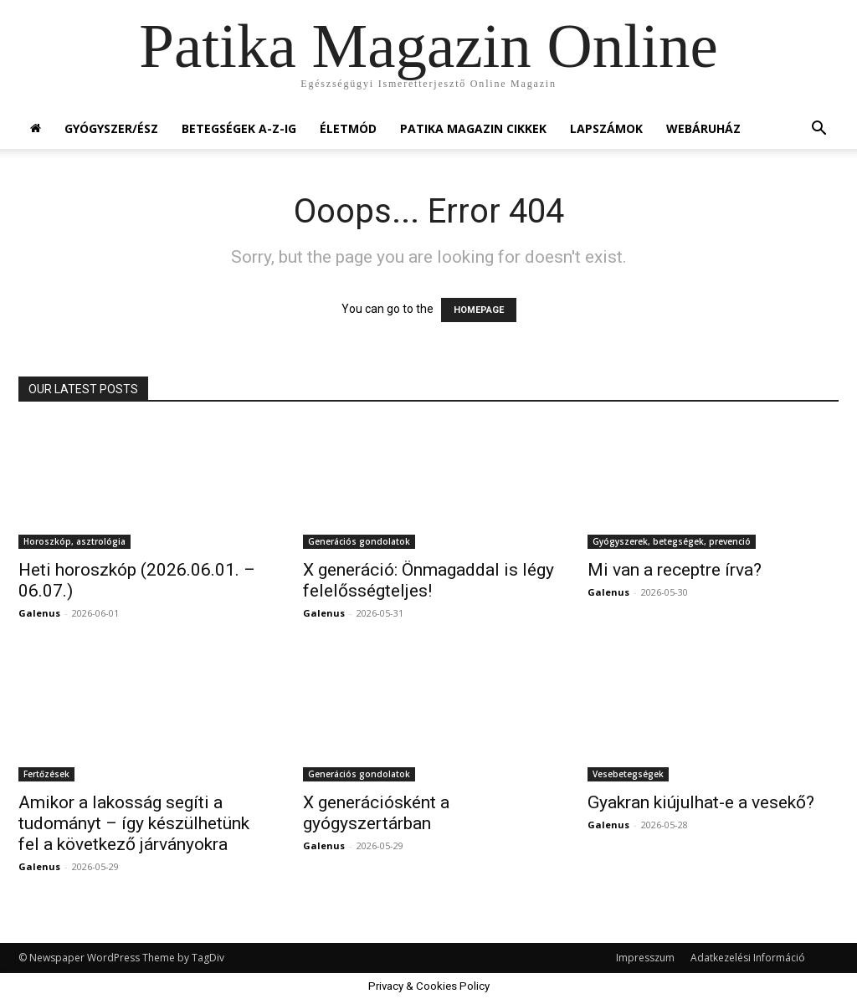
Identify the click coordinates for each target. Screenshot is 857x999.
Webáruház (703, 128)
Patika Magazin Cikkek (473, 128)
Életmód (348, 128)
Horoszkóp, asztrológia (74, 541)
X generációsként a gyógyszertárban (376, 812)
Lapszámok (606, 128)
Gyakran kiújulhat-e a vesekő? (701, 802)
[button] (818, 130)
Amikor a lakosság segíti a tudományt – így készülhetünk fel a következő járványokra (133, 823)
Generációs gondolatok (359, 541)
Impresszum (645, 957)
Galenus (39, 613)
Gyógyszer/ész (111, 128)
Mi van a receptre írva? (675, 570)
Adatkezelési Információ (747, 957)
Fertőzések (46, 774)
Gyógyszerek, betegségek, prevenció (672, 541)
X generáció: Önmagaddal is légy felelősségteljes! (428, 580)
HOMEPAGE (479, 310)
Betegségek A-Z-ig (239, 128)
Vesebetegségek (628, 774)
